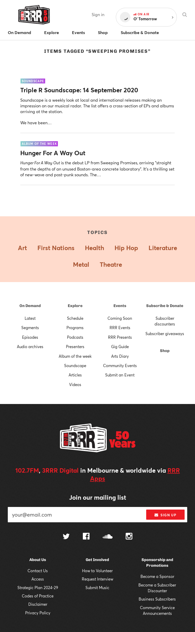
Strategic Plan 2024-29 (37, 587)
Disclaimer (37, 604)
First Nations (56, 248)
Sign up (165, 515)
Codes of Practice (37, 595)
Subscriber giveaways (164, 333)
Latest (30, 318)
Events (119, 305)
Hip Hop (126, 248)
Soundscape (75, 365)
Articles (75, 374)
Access (37, 579)
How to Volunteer (97, 570)
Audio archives (30, 346)
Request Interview (97, 579)
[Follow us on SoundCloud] (108, 537)
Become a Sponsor (157, 576)
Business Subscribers (157, 599)
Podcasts (75, 337)
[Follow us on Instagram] (129, 537)
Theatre (111, 264)
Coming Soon (119, 318)
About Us (37, 559)
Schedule (75, 318)
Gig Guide (120, 346)
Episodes (30, 337)
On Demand (30, 305)
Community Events (120, 365)
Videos (75, 384)
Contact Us (38, 570)
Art (22, 248)
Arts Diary (120, 356)
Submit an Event (120, 374)
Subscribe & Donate (164, 305)
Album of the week (75, 356)
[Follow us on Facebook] (86, 537)
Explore (75, 305)
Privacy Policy (37, 612)
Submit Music (97, 587)
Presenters (75, 346)
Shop (165, 350)
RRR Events (120, 327)
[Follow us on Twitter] (66, 536)
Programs (75, 327)
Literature (163, 248)
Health (94, 248)
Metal (81, 264)
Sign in (98, 14)
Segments (30, 327)
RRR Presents (120, 337)
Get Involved (97, 559)
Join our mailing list (97, 497)
